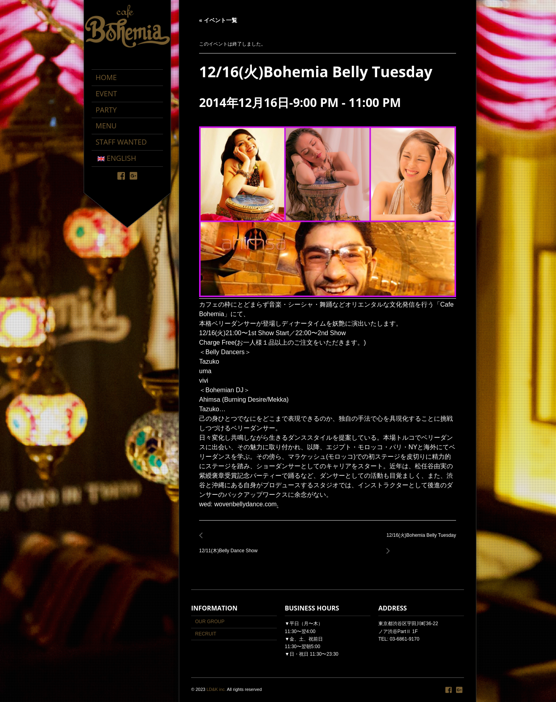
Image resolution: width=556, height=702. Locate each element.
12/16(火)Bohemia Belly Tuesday (419, 539)
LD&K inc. (216, 689)
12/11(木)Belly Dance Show (230, 546)
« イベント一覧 (218, 20)
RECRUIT (205, 634)
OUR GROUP (209, 621)
